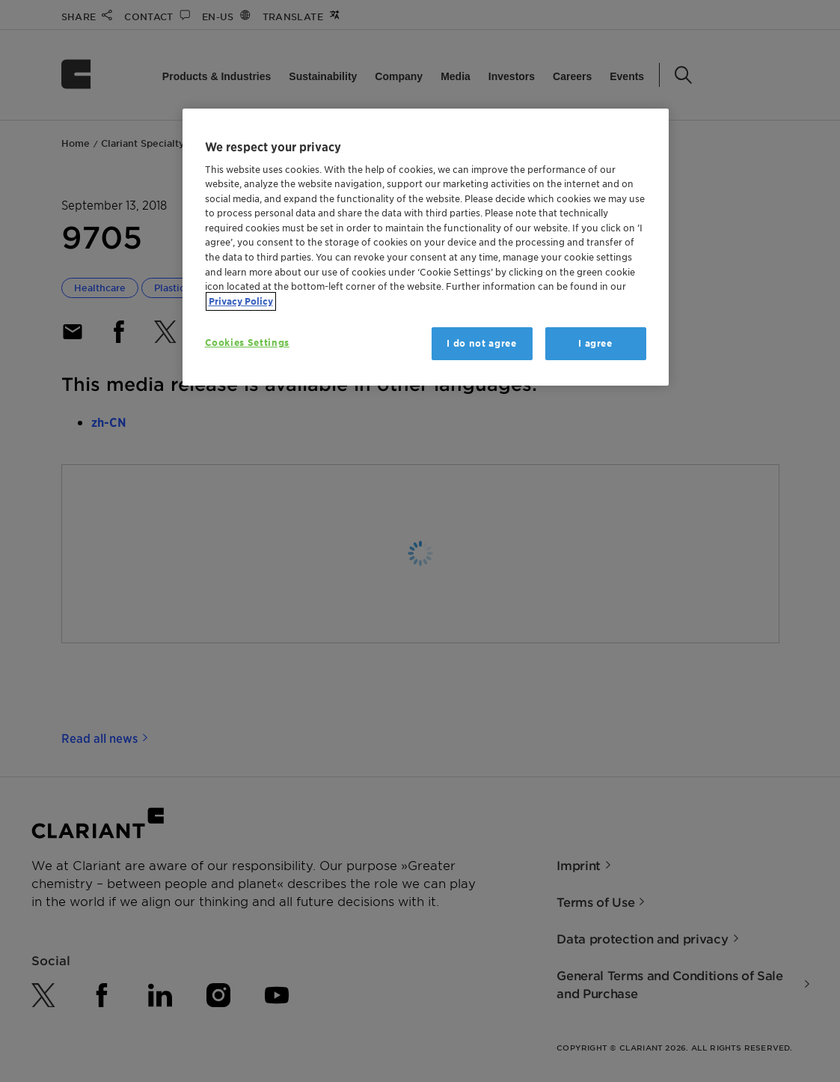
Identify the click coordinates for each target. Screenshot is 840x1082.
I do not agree (481, 343)
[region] (426, 247)
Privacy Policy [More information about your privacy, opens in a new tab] (241, 301)
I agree (595, 343)
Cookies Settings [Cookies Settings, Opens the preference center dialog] (247, 342)
